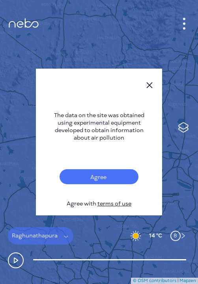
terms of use (114, 203)
